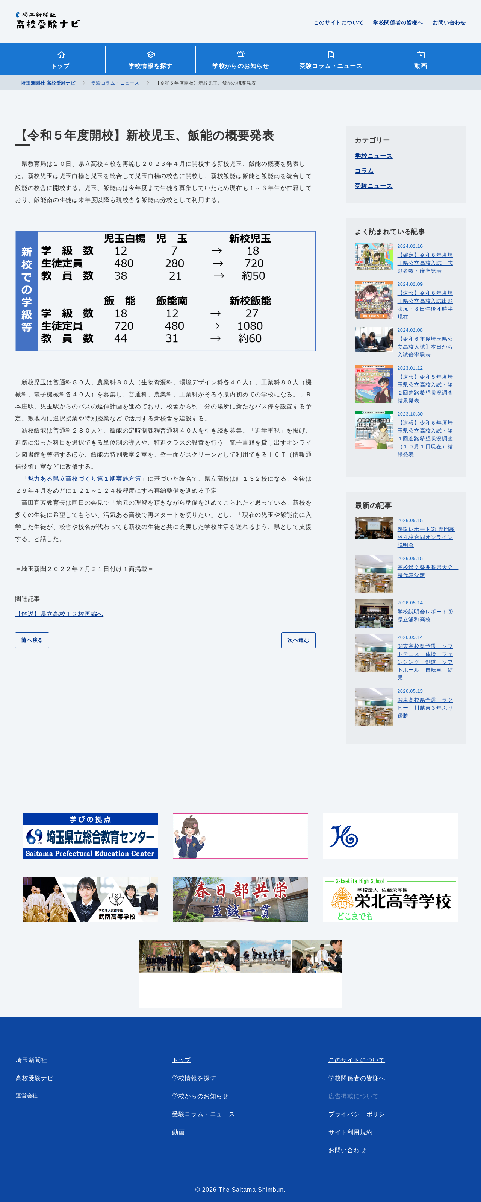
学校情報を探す (151, 66)
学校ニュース (374, 156)
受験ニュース (374, 186)
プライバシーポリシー (360, 1114)
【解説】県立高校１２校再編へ (59, 614)
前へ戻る (32, 640)
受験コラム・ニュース (331, 66)
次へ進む (298, 640)
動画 (420, 66)
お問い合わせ (449, 23)
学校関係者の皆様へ (398, 23)
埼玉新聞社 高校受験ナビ (48, 24)
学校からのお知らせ (240, 66)
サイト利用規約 (350, 1132)
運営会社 (27, 1096)
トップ (60, 66)
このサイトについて (338, 23)
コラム (364, 171)
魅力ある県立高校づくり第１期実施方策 (84, 478)
